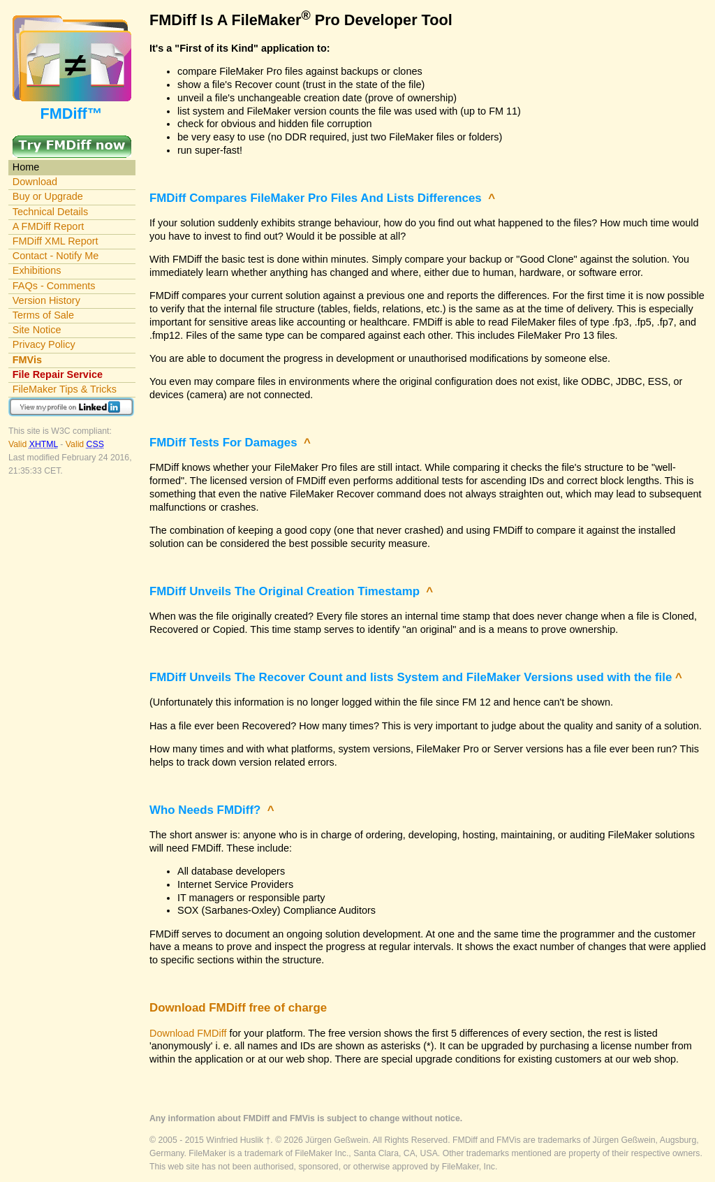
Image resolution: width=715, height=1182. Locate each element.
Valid (34, 444)
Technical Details (50, 211)
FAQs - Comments (54, 285)
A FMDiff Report (48, 226)
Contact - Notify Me (56, 255)
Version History (46, 300)
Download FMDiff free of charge (238, 1007)
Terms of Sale (43, 315)
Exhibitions (37, 270)
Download (35, 181)
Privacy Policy (44, 344)
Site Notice (37, 329)
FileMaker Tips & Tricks (65, 389)
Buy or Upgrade (48, 196)
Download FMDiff (187, 1033)
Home (26, 167)
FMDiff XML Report (55, 241)
